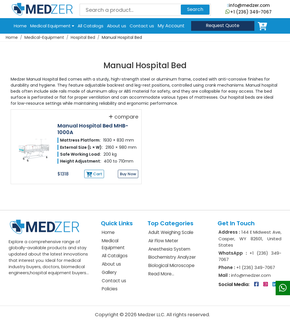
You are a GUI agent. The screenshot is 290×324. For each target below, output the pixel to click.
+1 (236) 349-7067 (248, 12)
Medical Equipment (52, 26)
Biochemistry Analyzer (172, 257)
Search (195, 9)
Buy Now (128, 174)
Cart (263, 26)
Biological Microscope (171, 265)
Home (20, 26)
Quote (222, 25)
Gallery (109, 272)
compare (123, 116)
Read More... (161, 274)
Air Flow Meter (163, 241)
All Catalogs (90, 26)
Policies (110, 289)
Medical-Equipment (44, 37)
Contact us (142, 26)
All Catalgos (115, 256)
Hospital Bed (83, 37)
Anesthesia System (169, 249)
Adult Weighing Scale (170, 232)
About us (116, 26)
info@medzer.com (248, 5)
